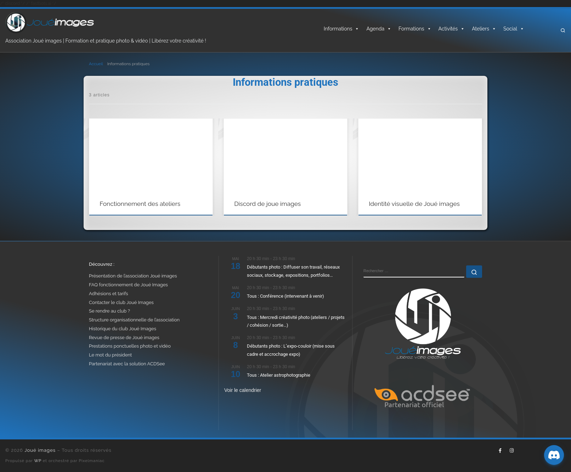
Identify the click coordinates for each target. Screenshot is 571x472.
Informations (342, 28)
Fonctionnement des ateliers (140, 203)
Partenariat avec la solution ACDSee (127, 363)
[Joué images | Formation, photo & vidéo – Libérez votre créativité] (49, 22)
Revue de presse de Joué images (124, 337)
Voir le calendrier (242, 390)
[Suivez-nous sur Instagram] (511, 450)
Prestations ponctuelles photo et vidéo (130, 346)
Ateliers (484, 28)
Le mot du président (110, 355)
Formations (414, 28)
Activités (452, 28)
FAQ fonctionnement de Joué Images (128, 284)
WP (37, 460)
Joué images (40, 450)
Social (513, 28)
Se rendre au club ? (109, 311)
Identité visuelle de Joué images (414, 203)
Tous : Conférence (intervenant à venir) (285, 296)
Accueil (96, 63)
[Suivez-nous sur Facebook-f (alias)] (500, 450)
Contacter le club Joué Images (121, 302)
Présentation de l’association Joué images (133, 276)
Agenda (378, 28)
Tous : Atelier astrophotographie (278, 375)
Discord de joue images (267, 203)
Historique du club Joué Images (122, 328)
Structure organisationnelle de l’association (134, 319)
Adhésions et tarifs (108, 293)
